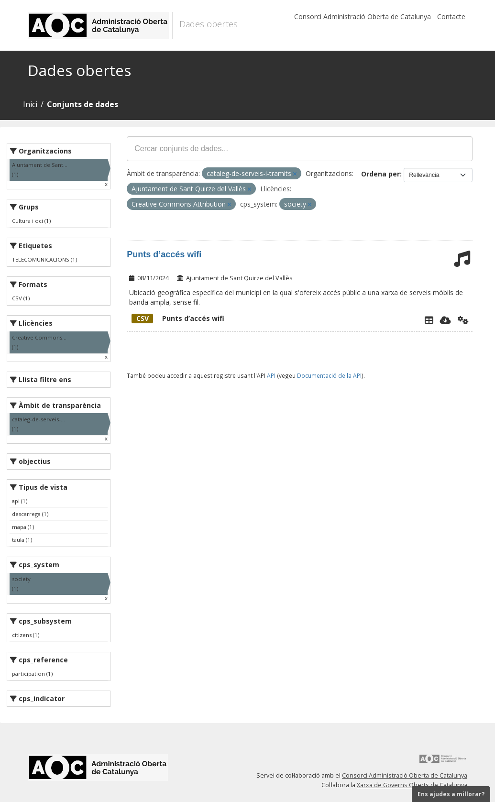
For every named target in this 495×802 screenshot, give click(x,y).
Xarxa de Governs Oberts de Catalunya (412, 785)
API (271, 375)
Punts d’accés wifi (164, 254)
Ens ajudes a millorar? (451, 794)
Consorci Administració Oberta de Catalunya (362, 16)
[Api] (463, 320)
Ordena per (380, 173)
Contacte (451, 16)
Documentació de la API (329, 375)
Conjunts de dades (82, 104)
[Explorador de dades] (429, 320)
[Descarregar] (445, 320)
